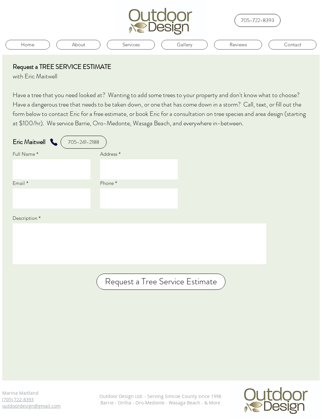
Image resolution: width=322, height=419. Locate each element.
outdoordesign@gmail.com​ (31, 406)
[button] (292, 45)
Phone (107, 183)
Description (25, 218)
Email (19, 183)
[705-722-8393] (258, 20)
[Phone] (54, 142)
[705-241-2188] (84, 142)
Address (108, 154)
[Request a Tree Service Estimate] (161, 282)
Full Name (24, 154)
